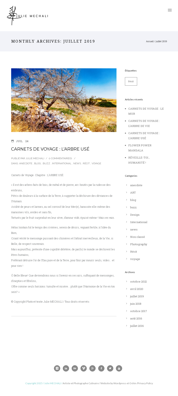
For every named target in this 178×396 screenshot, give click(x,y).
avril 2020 (136, 289)
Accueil (150, 41)
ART (133, 192)
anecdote (25, 163)
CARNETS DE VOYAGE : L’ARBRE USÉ (50, 149)
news (77, 163)
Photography (138, 244)
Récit (86, 163)
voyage (96, 163)
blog (37, 163)
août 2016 (136, 318)
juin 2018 (135, 304)
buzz (46, 163)
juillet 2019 (137, 296)
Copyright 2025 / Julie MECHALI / (44, 383)
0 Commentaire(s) (60, 158)
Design (134, 215)
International (61, 163)
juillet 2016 (137, 326)
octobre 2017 (138, 311)
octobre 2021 (138, 281)
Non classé (137, 237)
